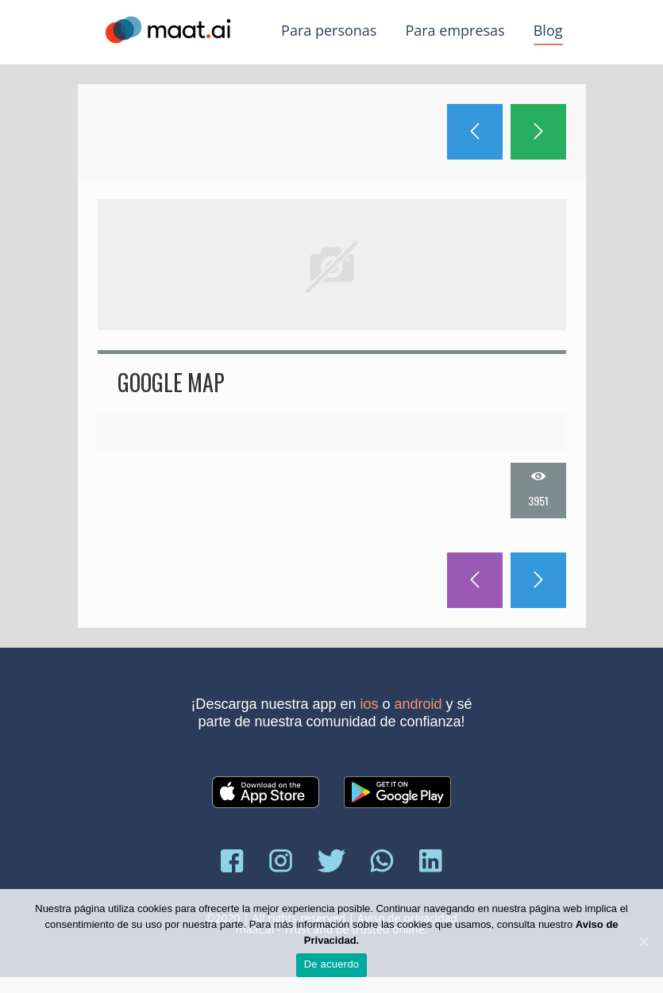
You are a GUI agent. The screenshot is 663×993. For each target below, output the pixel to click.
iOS (369, 704)
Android (418, 704)
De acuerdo (332, 964)
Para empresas (454, 30)
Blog (548, 30)
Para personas (328, 30)
